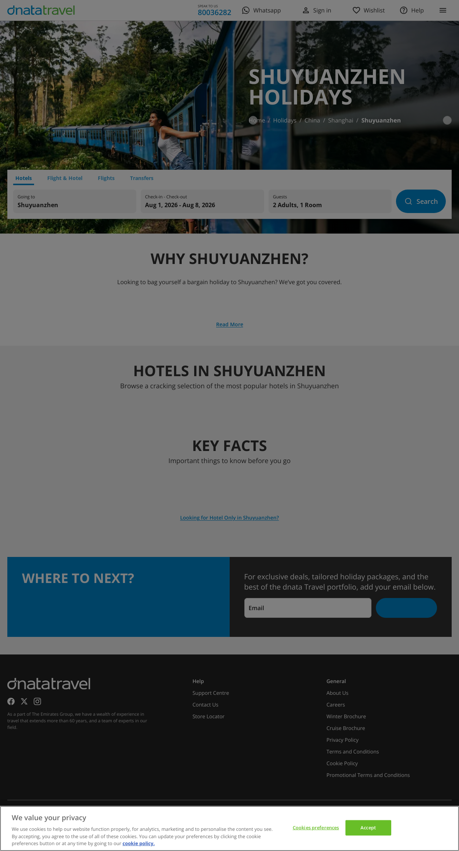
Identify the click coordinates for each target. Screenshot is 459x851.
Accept (368, 827)
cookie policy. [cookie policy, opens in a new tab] (138, 843)
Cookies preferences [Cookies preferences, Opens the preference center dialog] (316, 827)
